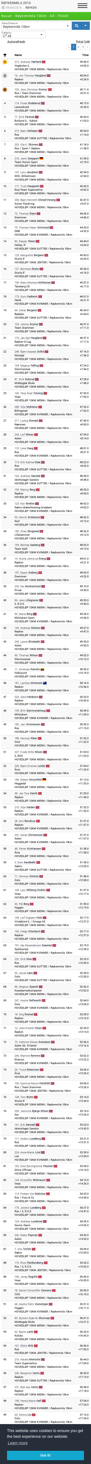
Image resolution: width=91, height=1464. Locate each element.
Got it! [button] (45, 1455)
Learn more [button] (18, 1443)
